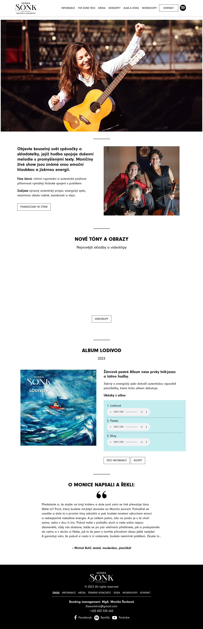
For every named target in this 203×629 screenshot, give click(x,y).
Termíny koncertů (99, 592)
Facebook (85, 617)
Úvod (56, 592)
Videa (116, 592)
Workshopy (149, 8)
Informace (68, 8)
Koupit (138, 460)
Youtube (124, 617)
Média (102, 8)
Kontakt (169, 8)
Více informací (117, 460)
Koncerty (115, 8)
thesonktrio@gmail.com (101, 606)
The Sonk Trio (86, 8)
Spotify (105, 617)
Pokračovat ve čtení (34, 206)
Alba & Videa (131, 8)
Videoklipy (101, 318)
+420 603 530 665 (101, 611)
